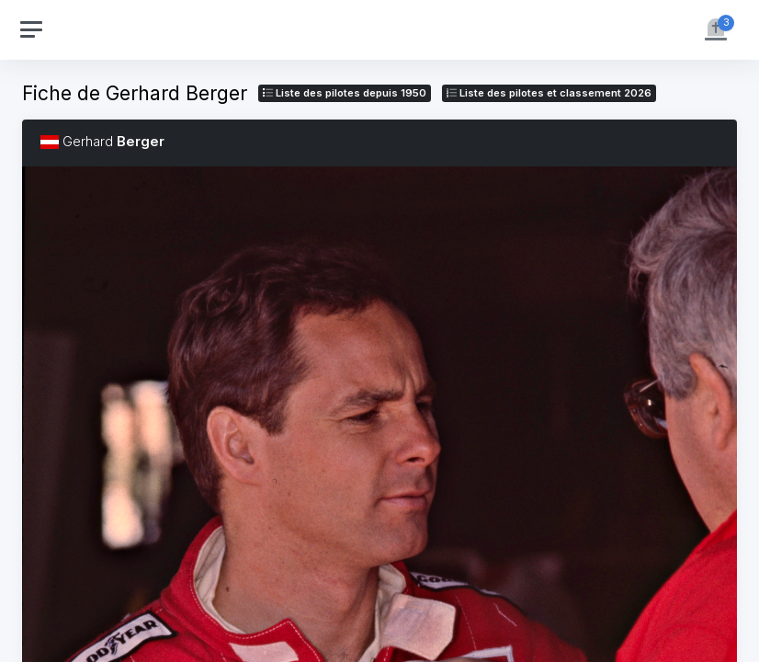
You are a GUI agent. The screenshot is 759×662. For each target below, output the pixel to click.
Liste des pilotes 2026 (549, 92)
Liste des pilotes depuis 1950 (344, 92)
